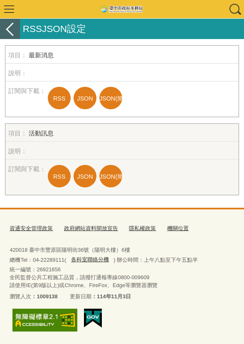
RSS (59, 98)
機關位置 (178, 228)
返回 (10, 29)
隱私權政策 (142, 228)
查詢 (235, 9)
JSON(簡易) (110, 98)
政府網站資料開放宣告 (91, 228)
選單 (9, 9)
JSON (85, 98)
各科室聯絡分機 (90, 259)
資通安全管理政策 (31, 228)
